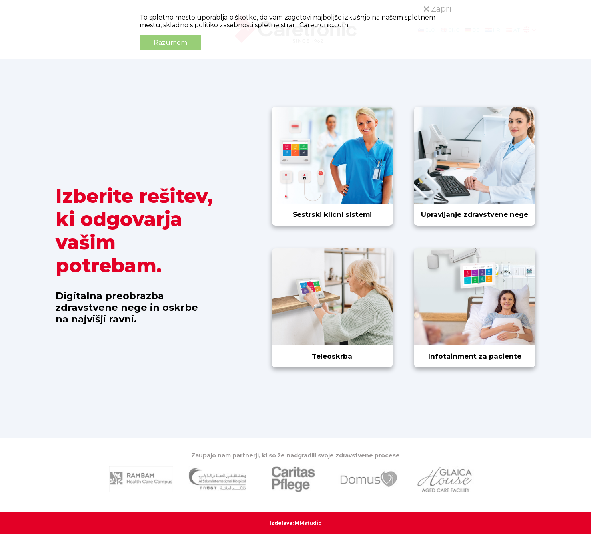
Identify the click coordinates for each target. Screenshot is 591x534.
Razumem (170, 42)
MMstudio (308, 523)
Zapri (437, 9)
